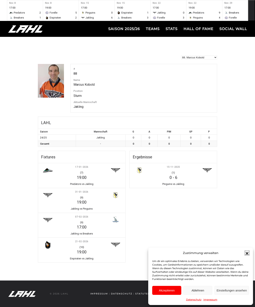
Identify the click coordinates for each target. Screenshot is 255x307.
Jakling (78, 107)
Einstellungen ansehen (232, 290)
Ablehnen (197, 290)
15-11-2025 (173, 167)
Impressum (210, 299)
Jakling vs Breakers (82, 233)
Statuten (142, 293)
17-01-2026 (81, 167)
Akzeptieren (167, 290)
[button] (247, 253)
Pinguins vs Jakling (173, 183)
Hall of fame (198, 29)
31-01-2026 (81, 191)
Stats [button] (172, 29)
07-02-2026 (81, 216)
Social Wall (233, 29)
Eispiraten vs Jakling (81, 258)
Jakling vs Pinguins (82, 208)
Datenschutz (193, 299)
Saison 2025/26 (124, 29)
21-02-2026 (81, 241)
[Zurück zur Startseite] (33, 29)
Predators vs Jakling (81, 183)
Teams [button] (153, 29)
